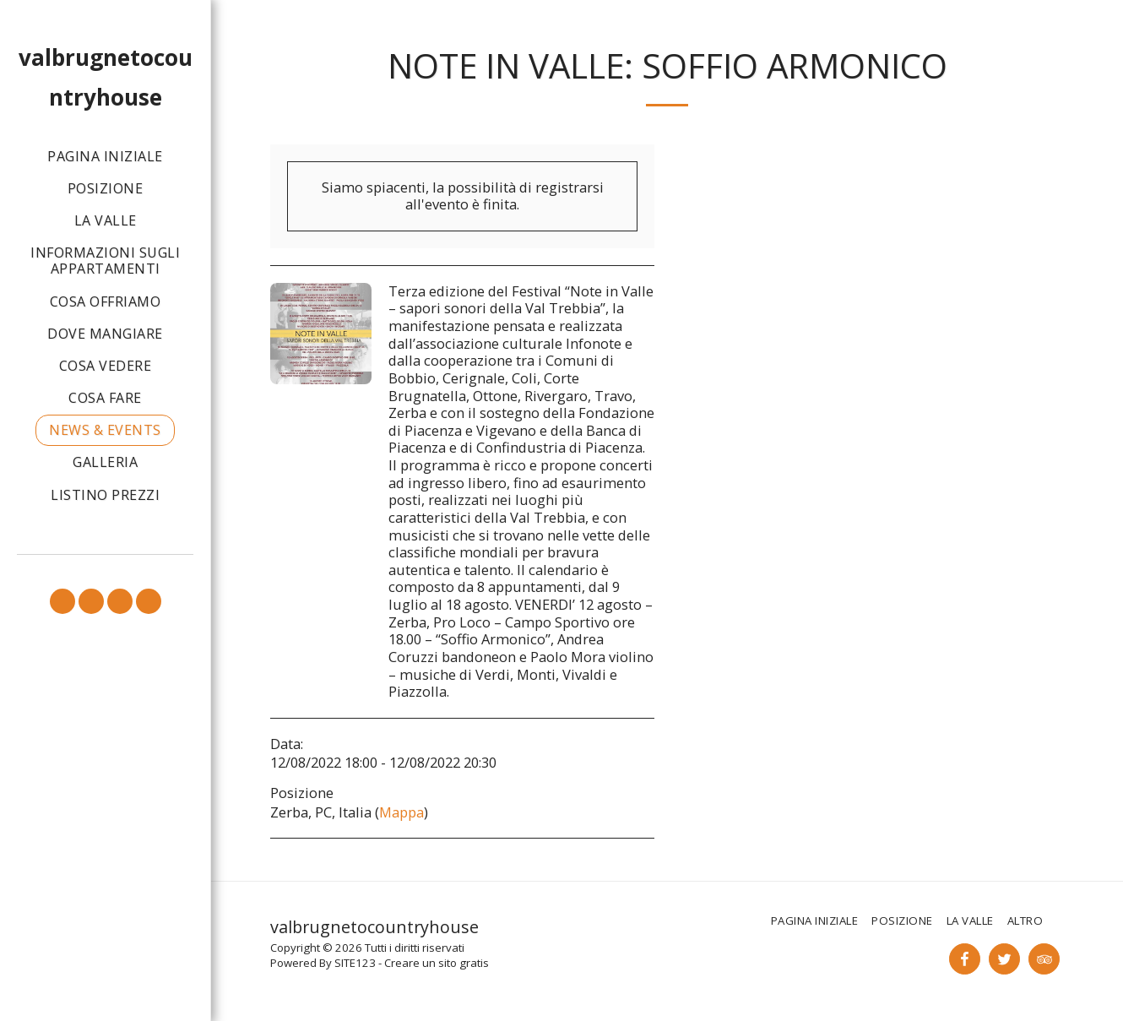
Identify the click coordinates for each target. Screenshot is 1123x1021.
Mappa (401, 812)
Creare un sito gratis (436, 962)
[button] (62, 601)
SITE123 (355, 962)
